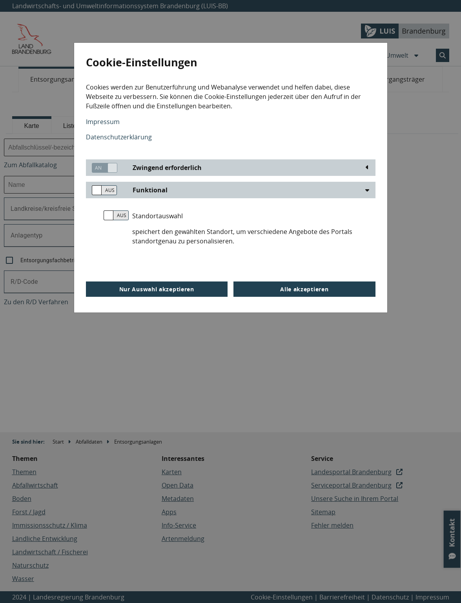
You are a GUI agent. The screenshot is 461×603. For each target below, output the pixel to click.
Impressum (103, 121)
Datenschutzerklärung (119, 137)
